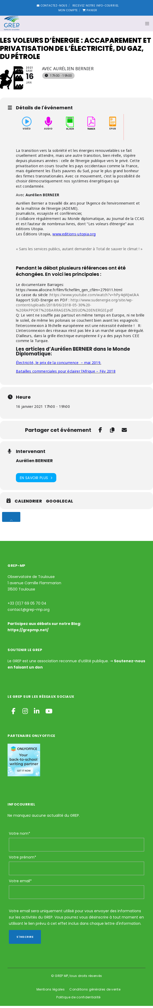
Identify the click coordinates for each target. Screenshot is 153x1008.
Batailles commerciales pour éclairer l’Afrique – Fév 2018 (65, 373)
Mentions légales (50, 991)
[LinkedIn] (36, 712)
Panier (90, 10)
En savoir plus (36, 479)
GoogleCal (59, 503)
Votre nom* (19, 835)
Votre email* (20, 883)
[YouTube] (48, 712)
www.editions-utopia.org (74, 235)
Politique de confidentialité (78, 999)
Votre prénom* (22, 859)
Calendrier (28, 503)
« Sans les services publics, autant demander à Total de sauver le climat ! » (79, 250)
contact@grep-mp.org (29, 611)
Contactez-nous (52, 6)
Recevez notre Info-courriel (95, 6)
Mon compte (68, 10)
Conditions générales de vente (94, 991)
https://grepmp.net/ (28, 632)
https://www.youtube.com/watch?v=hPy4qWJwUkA (94, 296)
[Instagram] (25, 712)
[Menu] (145, 23)
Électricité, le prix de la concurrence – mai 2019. (58, 364)
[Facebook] (13, 712)
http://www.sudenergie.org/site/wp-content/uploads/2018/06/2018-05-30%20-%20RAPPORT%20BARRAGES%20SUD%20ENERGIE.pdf (74, 306)
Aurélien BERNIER (34, 463)
